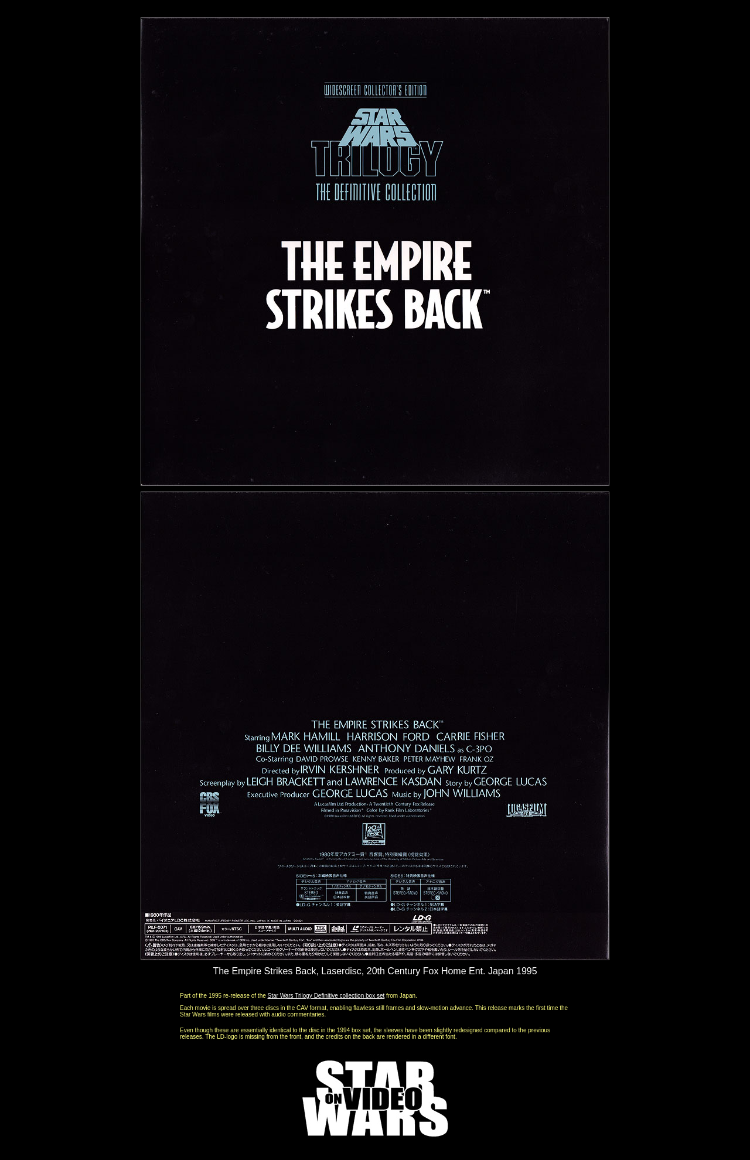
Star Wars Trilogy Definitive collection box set (326, 995)
